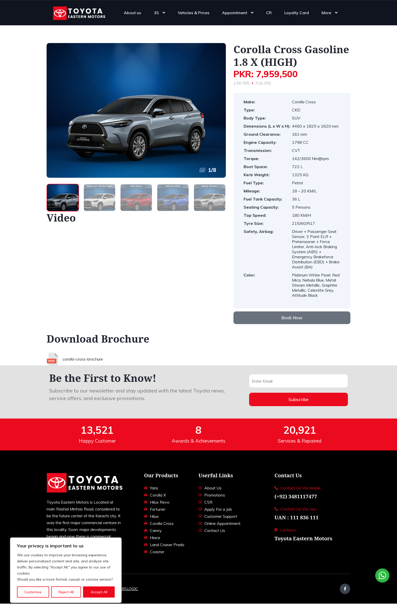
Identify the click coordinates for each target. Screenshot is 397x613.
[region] (66, 570)
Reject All (66, 592)
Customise (33, 592)
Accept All (99, 592)
